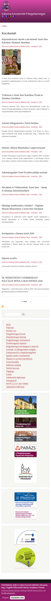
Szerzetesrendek (12, 362)
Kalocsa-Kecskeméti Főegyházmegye (23, 13)
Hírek (8, 325)
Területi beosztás (12, 368)
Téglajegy (10, 371)
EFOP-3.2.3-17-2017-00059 (17, 384)
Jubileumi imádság (13, 365)
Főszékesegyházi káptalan (16, 343)
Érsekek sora (11, 331)
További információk (8, 595)
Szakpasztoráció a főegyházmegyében (21, 352)
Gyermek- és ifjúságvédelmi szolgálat (21, 349)
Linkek (9, 374)
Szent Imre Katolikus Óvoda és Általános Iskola (16, 46)
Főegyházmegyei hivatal (15, 334)
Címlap (4, 26)
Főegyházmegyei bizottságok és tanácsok (22, 346)
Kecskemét (34, 46)
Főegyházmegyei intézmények (18, 340)
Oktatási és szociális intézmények (19, 359)
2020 (40, 127)
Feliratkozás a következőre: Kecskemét (3, 307)
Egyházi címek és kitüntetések (18, 356)
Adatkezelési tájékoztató (15, 377)
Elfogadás (5, 599)
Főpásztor (10, 328)
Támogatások (11, 380)
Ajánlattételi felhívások (15, 387)
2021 (40, 46)
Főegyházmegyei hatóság (16, 337)
